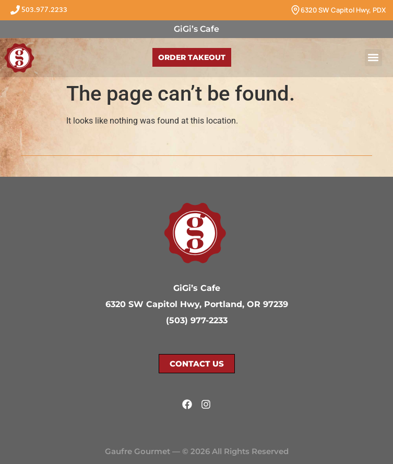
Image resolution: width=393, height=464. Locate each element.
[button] (373, 57)
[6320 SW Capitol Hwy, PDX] (295, 10)
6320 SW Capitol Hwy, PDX (343, 10)
